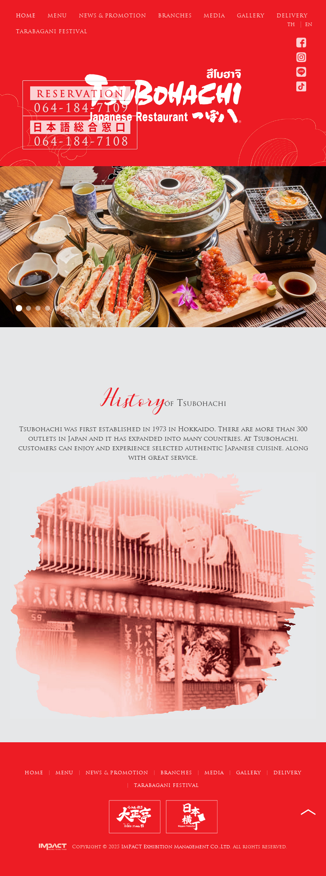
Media (214, 15)
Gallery (251, 15)
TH (292, 24)
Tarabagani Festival (52, 31)
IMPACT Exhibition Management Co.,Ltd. (176, 847)
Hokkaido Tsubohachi (19, 308)
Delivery (292, 15)
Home (26, 15)
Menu (57, 15)
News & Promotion (112, 15)
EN (308, 24)
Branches (175, 15)
